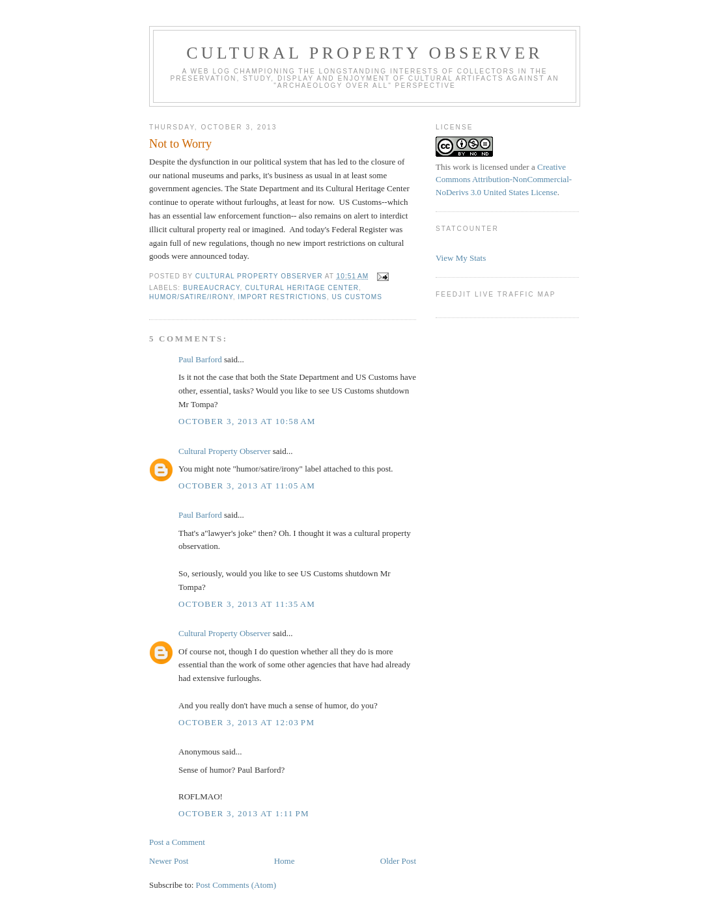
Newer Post (168, 861)
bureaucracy (211, 287)
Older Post (398, 861)
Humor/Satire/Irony (191, 296)
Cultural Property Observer (364, 53)
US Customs (356, 296)
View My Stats (461, 258)
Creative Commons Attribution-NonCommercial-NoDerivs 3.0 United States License (504, 179)
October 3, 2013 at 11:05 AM (246, 485)
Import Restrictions (282, 296)
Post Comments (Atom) (236, 885)
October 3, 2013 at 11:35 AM (246, 604)
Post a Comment (177, 842)
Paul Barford (200, 359)
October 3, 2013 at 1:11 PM (243, 813)
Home (284, 861)
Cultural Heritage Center (302, 287)
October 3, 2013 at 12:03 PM (246, 722)
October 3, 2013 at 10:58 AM (247, 421)
